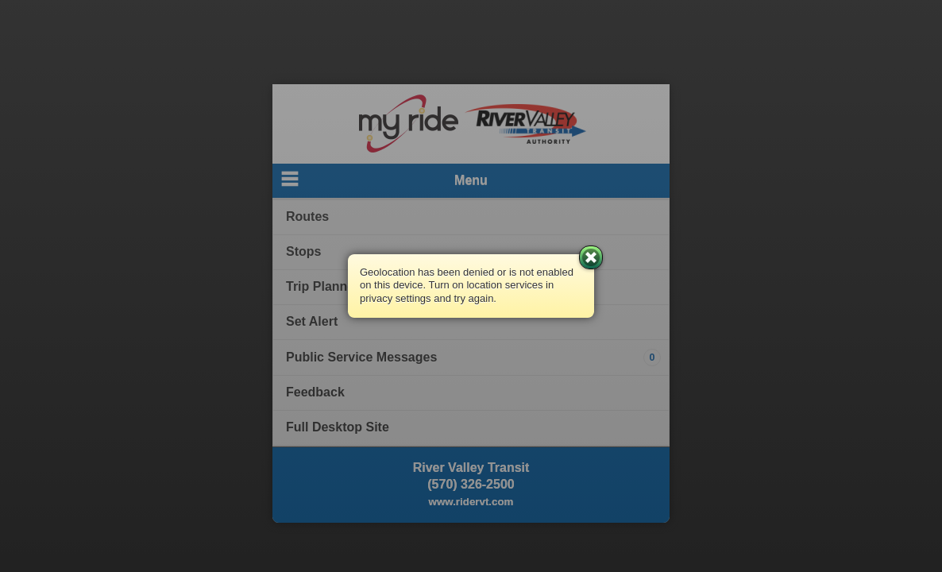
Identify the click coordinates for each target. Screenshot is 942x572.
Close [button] (591, 257)
